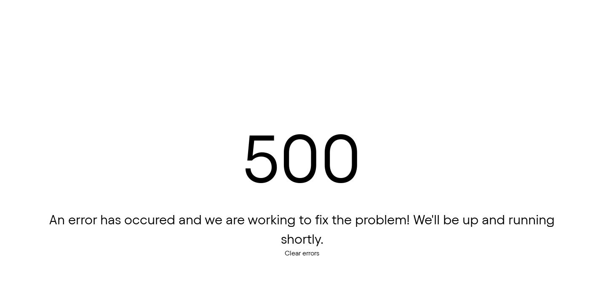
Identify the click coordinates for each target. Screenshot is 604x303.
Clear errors (302, 253)
